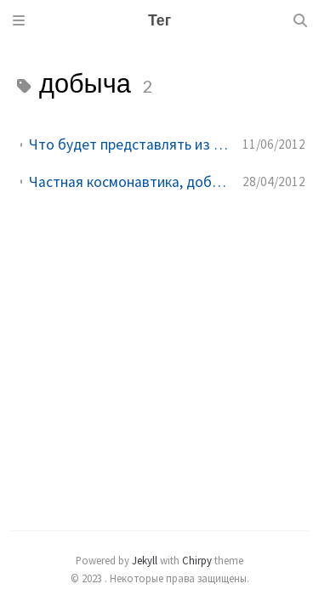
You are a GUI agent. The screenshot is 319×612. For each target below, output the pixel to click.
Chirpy (197, 560)
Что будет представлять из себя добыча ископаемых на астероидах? (129, 144)
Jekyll (144, 560)
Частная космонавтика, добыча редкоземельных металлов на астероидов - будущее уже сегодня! (129, 182)
